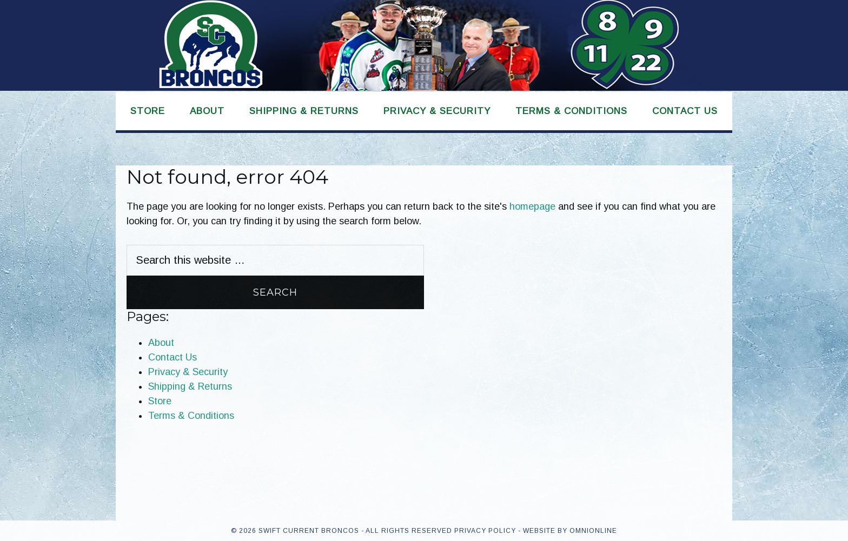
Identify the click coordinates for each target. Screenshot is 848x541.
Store (159, 401)
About (161, 342)
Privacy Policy (485, 531)
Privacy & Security (188, 371)
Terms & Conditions (191, 415)
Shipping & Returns (190, 386)
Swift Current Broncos (424, 45)
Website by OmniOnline (570, 531)
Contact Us (172, 357)
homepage (532, 206)
